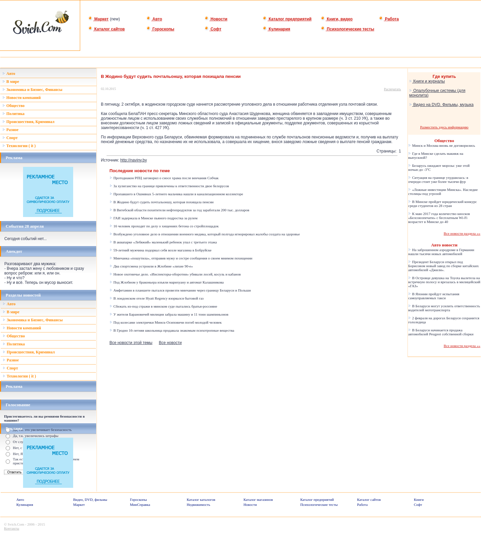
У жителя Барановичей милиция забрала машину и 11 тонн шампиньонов (169, 314)
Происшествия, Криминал (28, 121)
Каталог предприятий (287, 19)
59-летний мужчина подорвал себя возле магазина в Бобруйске (160, 250)
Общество (13, 105)
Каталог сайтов (106, 29)
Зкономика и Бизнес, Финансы (32, 89)
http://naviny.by (133, 160)
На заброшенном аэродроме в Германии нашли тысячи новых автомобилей (441, 252)
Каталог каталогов (201, 500)
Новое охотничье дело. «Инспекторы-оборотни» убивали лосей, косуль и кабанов (175, 274)
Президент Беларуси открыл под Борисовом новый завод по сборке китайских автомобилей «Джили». (443, 266)
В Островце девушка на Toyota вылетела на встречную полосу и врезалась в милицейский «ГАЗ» (444, 282)
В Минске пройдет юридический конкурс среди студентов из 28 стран (442, 204)
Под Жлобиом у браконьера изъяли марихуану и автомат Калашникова (167, 282)
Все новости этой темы (131, 342)
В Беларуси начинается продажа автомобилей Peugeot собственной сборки (440, 332)
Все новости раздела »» (462, 233)
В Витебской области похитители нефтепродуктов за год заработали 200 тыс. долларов (180, 210)
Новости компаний (21, 97)
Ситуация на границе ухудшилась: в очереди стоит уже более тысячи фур (438, 180)
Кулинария (276, 29)
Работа (389, 19)
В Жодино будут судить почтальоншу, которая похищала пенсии (162, 202)
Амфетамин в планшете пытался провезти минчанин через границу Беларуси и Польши (180, 290)
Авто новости (444, 244)
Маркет (98, 19)
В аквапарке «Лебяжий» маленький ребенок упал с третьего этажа (163, 242)
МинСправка (140, 505)
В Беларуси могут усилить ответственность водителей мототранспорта (444, 308)
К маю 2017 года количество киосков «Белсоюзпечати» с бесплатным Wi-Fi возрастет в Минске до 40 (439, 218)
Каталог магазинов (258, 500)
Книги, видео (337, 19)
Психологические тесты (347, 29)
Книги (419, 500)
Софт (212, 29)
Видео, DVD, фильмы (90, 500)
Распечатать (392, 89)
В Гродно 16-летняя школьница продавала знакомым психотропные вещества (172, 330)
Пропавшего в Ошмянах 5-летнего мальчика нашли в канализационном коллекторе (176, 194)
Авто (154, 19)
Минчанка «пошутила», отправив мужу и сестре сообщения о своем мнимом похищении (181, 258)
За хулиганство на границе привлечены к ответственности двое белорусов (169, 186)
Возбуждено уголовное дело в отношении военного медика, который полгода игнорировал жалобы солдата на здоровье (205, 234)
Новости (215, 19)
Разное (10, 129)
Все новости (170, 342)
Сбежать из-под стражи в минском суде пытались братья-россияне (163, 306)
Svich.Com (16, 524)
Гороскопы (160, 29)
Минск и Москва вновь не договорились (441, 145)
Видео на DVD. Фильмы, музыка (441, 104)
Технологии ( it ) (19, 145)
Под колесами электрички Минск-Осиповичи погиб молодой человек (166, 322)
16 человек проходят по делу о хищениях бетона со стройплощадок (164, 226)
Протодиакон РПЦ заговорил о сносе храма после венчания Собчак (164, 178)
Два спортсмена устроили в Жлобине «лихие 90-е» (151, 266)
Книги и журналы (427, 81)
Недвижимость (198, 505)
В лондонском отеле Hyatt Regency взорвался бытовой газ (157, 298)
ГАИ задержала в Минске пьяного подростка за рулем (154, 218)
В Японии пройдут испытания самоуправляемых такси (433, 296)
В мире (10, 81)
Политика (13, 113)
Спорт (10, 137)
